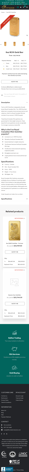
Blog (2, 412)
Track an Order (19, 398)
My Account (4, 398)
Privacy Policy (4, 400)
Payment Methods (6, 417)
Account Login (19, 396)
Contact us (4, 396)
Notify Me (14, 81)
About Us (3, 410)
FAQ (2, 415)
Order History (19, 400)
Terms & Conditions (6, 402)
